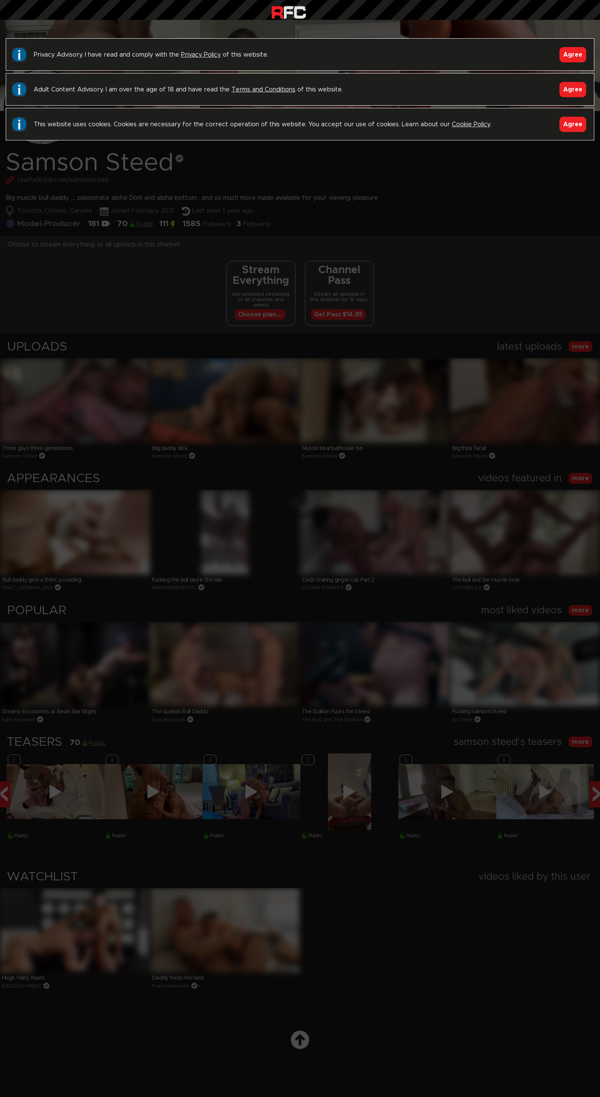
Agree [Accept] (572, 55)
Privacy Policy (201, 55)
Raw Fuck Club (288, 12)
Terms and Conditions (263, 89)
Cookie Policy (471, 124)
